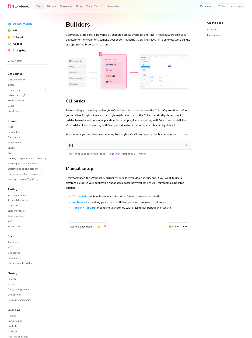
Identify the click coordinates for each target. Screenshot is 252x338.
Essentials (14, 310)
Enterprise (114, 6)
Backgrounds (15, 321)
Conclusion (14, 111)
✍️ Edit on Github (178, 226)
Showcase (66, 6)
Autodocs (13, 242)
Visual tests (14, 205)
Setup (11, 106)
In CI (10, 221)
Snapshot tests (16, 210)
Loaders (12, 148)
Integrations (27, 226)
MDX (10, 247)
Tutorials (16, 37)
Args (10, 127)
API (12, 30)
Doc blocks (14, 252)
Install (11, 85)
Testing (12, 189)
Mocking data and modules (27, 163)
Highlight (13, 331)
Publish (12, 279)
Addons (51, 6)
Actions (12, 315)
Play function (15, 142)
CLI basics (77, 101)
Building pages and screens (23, 168)
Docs (39, 6)
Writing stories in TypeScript (23, 179)
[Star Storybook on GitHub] (205, 6)
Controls (12, 326)
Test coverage (16, 216)
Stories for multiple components (25, 174)
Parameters (14, 132)
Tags (10, 153)
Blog (79, 6)
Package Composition (19, 300)
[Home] (18, 6)
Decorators (14, 137)
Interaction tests (17, 195)
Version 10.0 (27, 61)
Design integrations (18, 289)
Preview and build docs (21, 263)
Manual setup (81, 168)
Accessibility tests (18, 200)
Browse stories (16, 100)
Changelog (17, 50)
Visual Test (94, 6)
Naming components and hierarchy (27, 158)
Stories (12, 121)
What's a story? (16, 95)
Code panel (14, 258)
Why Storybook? (17, 79)
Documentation (20, 24)
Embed (11, 284)
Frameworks (27, 90)
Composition (14, 294)
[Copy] (186, 145)
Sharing (12, 273)
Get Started (15, 74)
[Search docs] (231, 6)
